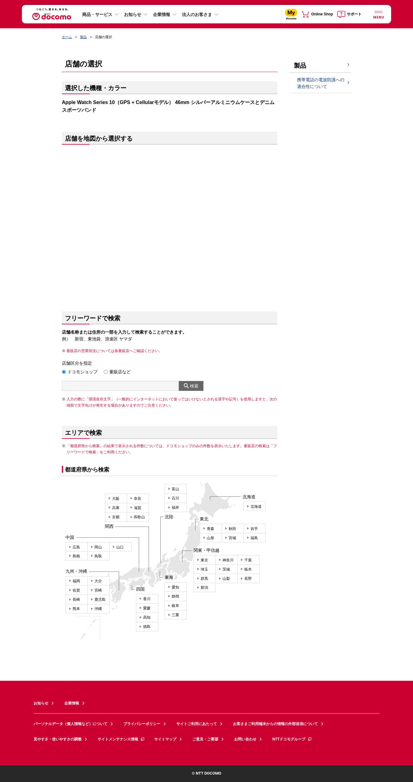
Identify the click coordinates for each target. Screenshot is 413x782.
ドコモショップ (82, 371)
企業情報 (161, 14)
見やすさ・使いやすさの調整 (58, 739)
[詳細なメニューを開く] (378, 14)
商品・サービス (97, 14)
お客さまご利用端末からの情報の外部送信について (275, 724)
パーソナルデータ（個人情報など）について (70, 724)
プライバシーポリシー (141, 724)
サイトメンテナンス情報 (121, 739)
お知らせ (132, 14)
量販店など (120, 371)
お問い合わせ (245, 739)
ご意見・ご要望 (205, 739)
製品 (83, 37)
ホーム (67, 37)
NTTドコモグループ (292, 739)
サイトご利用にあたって (196, 724)
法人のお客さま (197, 14)
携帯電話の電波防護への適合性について (320, 83)
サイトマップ (165, 739)
